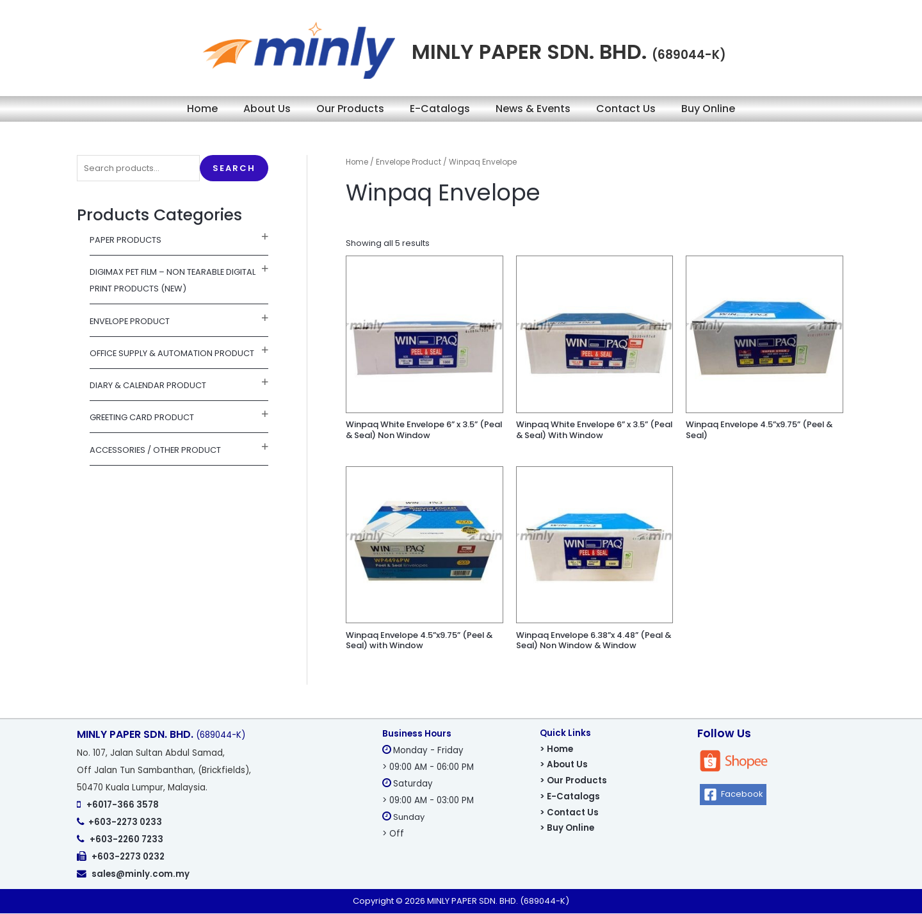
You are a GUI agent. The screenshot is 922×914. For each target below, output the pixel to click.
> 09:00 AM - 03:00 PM (428, 801)
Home (202, 108)
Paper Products (126, 240)
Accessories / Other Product (156, 450)
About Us (267, 108)
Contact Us (626, 108)
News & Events (533, 108)
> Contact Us (569, 813)
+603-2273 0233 (125, 823)
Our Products (350, 108)
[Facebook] (733, 795)
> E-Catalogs (570, 797)
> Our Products (573, 781)
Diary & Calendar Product (148, 385)
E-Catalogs (440, 108)
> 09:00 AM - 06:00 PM (428, 768)
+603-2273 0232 (128, 857)
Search (234, 168)
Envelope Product (131, 321)
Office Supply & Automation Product (172, 353)
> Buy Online (567, 828)
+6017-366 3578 (122, 805)
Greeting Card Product (142, 418)
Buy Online (708, 108)
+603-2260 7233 (126, 840)
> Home (556, 750)
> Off (393, 834)
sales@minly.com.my (141, 875)
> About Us (564, 765)
